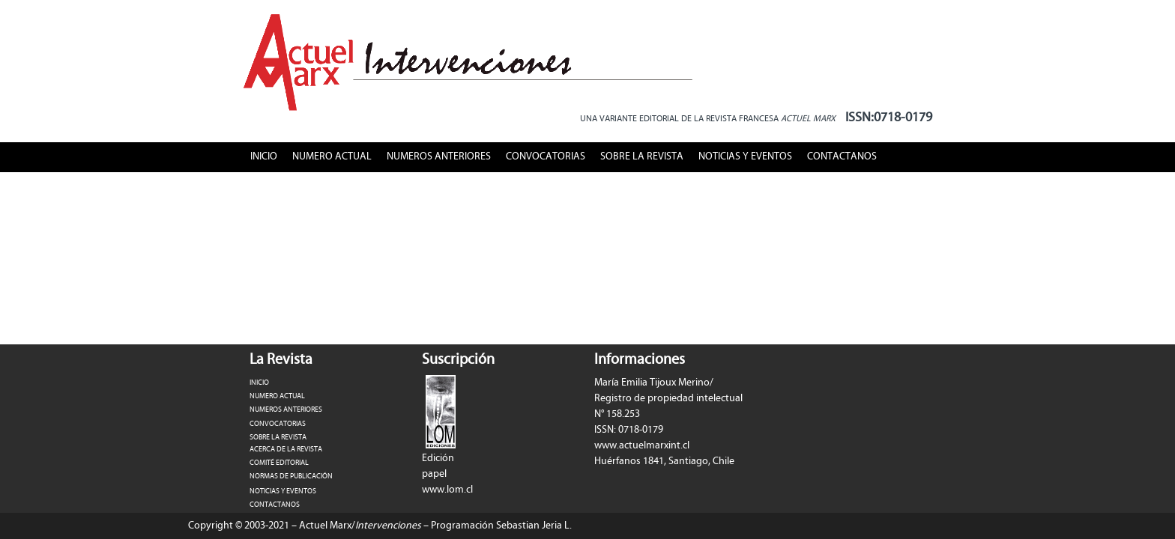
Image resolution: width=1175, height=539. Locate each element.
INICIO (263, 156)
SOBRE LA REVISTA (641, 156)
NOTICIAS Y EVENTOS (745, 156)
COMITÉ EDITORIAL (279, 462)
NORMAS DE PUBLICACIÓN (291, 476)
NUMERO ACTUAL (332, 156)
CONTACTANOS (842, 156)
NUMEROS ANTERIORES (439, 156)
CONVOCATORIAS (545, 156)
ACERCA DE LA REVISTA (286, 449)
